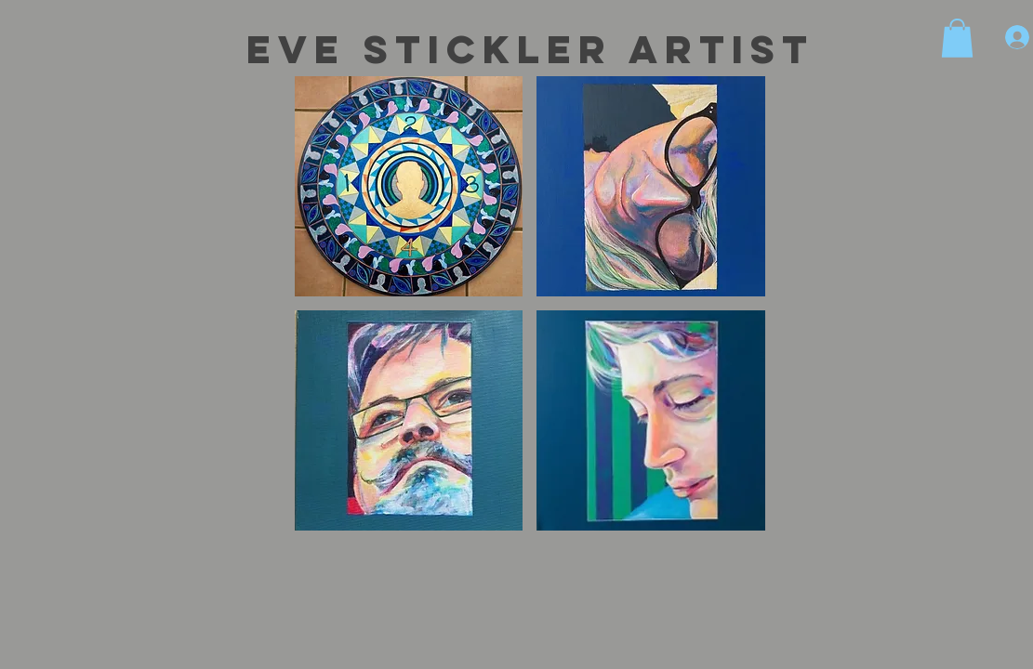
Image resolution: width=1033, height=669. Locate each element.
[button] (957, 38)
